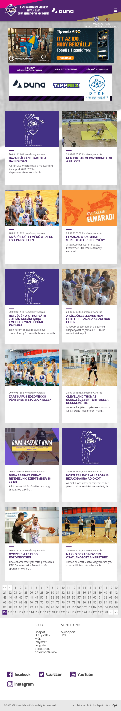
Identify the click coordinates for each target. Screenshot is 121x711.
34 (73, 592)
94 (41, 607)
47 (26, 597)
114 (31, 612)
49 (36, 597)
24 (20, 592)
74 (52, 602)
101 (79, 607)
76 (63, 602)
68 (20, 602)
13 (79, 588)
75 (57, 602)
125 (89, 612)
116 (42, 612)
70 (31, 602)
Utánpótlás (42, 635)
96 (52, 607)
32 (63, 592)
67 (15, 602)
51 (47, 597)
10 (63, 588)
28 (41, 592)
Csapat (40, 632)
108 (116, 607)
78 (73, 602)
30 (52, 592)
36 (84, 592)
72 (41, 602)
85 (110, 602)
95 (47, 607)
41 (110, 592)
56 (73, 597)
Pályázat (41, 642)
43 (4, 597)
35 (79, 592)
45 (15, 597)
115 (36, 612)
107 (110, 607)
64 (116, 597)
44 (10, 597)
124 (84, 612)
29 (47, 592)
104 (95, 607)
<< (4, 588)
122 (73, 612)
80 (84, 602)
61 (100, 597)
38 (94, 592)
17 (100, 588)
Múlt (38, 638)
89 (15, 607)
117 (47, 612)
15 (89, 588)
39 (100, 592)
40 (105, 592)
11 (68, 588)
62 (105, 597)
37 (89, 592)
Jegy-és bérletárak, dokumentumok (46, 649)
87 (4, 607)
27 (36, 592)
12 (73, 588)
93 (36, 607)
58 (84, 597)
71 (36, 602)
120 (63, 612)
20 (116, 588)
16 (94, 588)
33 (68, 592)
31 (57, 592)
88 (10, 607)
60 (94, 597)
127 (100, 612)
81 (89, 602)
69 (26, 602)
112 (20, 612)
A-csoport (68, 632)
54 (63, 597)
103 (89, 607)
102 (84, 607)
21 (4, 592)
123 (79, 612)
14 (84, 588)
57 (79, 597)
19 (110, 588)
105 (100, 607)
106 (105, 607)
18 (105, 588)
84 (105, 602)
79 (79, 602)
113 (26, 612)
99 (68, 607)
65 (4, 602)
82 (94, 602)
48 (31, 597)
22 (10, 592)
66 (10, 602)
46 (20, 597)
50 (41, 597)
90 (20, 607)
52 (52, 597)
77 (68, 602)
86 (116, 602)
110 (10, 612)
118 (52, 612)
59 (89, 597)
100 (73, 607)
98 (63, 607)
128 (105, 612)
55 (68, 597)
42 (116, 592)
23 (15, 592)
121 (68, 612)
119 (57, 612)
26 (31, 592)
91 (26, 607)
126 (95, 612)
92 (31, 607)
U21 (63, 635)
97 (57, 607)
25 (26, 592)
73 (47, 602)
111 (15, 612)
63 (110, 597)
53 (57, 597)
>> (116, 612)
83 (100, 602)
